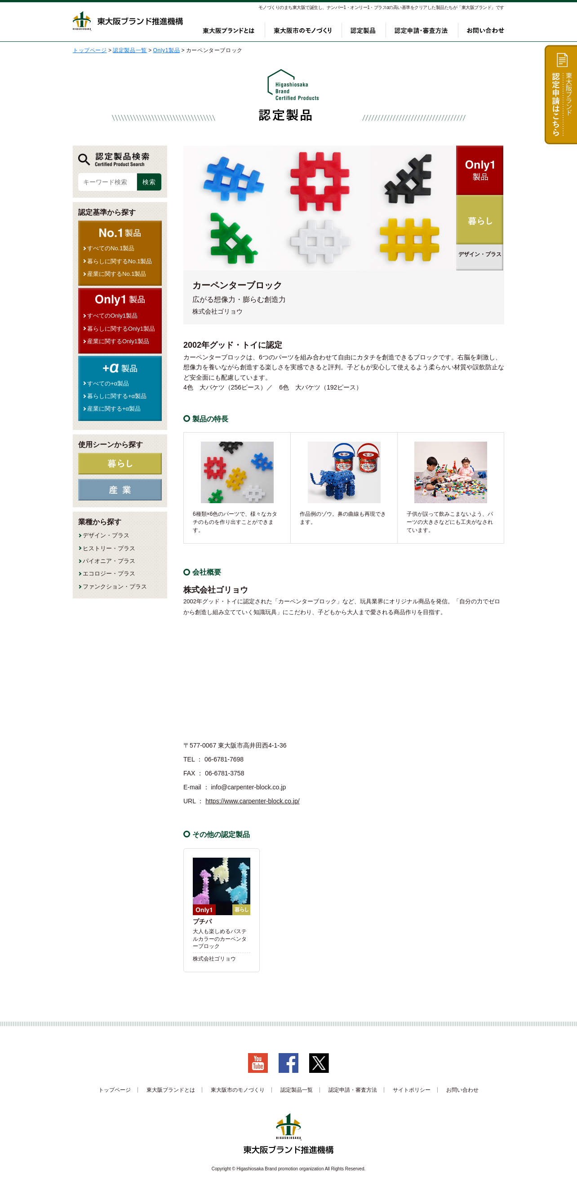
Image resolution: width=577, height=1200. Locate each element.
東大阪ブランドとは (229, 30)
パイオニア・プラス (109, 561)
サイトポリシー (412, 1090)
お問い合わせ (485, 30)
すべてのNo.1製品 (110, 248)
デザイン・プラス (106, 535)
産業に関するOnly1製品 (118, 341)
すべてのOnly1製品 (112, 315)
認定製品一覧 (296, 1090)
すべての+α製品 (108, 383)
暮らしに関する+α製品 (116, 396)
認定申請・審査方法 (421, 30)
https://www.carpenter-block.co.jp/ (252, 801)
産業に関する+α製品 (114, 408)
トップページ (114, 1090)
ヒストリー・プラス (109, 548)
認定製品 (363, 30)
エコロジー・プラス (109, 573)
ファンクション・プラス (115, 586)
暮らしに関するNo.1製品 (119, 261)
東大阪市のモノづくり (302, 30)
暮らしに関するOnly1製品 (121, 328)
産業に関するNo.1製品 (116, 273)
